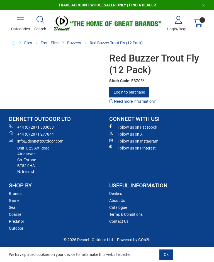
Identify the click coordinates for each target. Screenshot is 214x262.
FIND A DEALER (142, 5)
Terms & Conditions (126, 214)
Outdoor (16, 228)
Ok (166, 254)
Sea (12, 207)
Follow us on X (126, 133)
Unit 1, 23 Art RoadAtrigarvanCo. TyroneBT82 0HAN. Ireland (33, 160)
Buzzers (74, 43)
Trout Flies (50, 43)
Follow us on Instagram (133, 140)
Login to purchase (129, 92)
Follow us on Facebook (133, 126)
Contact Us (118, 221)
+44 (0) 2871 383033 (31, 126)
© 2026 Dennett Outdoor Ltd (88, 239)
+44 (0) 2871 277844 (31, 133)
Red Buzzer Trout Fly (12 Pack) (116, 43)
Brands (15, 193)
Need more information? (132, 101)
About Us (117, 200)
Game (14, 200)
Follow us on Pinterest (132, 147)
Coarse (15, 214)
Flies (28, 43)
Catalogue (118, 207)
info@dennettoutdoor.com (36, 140)
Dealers (115, 193)
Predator (16, 221)
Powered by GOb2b (133, 239)
